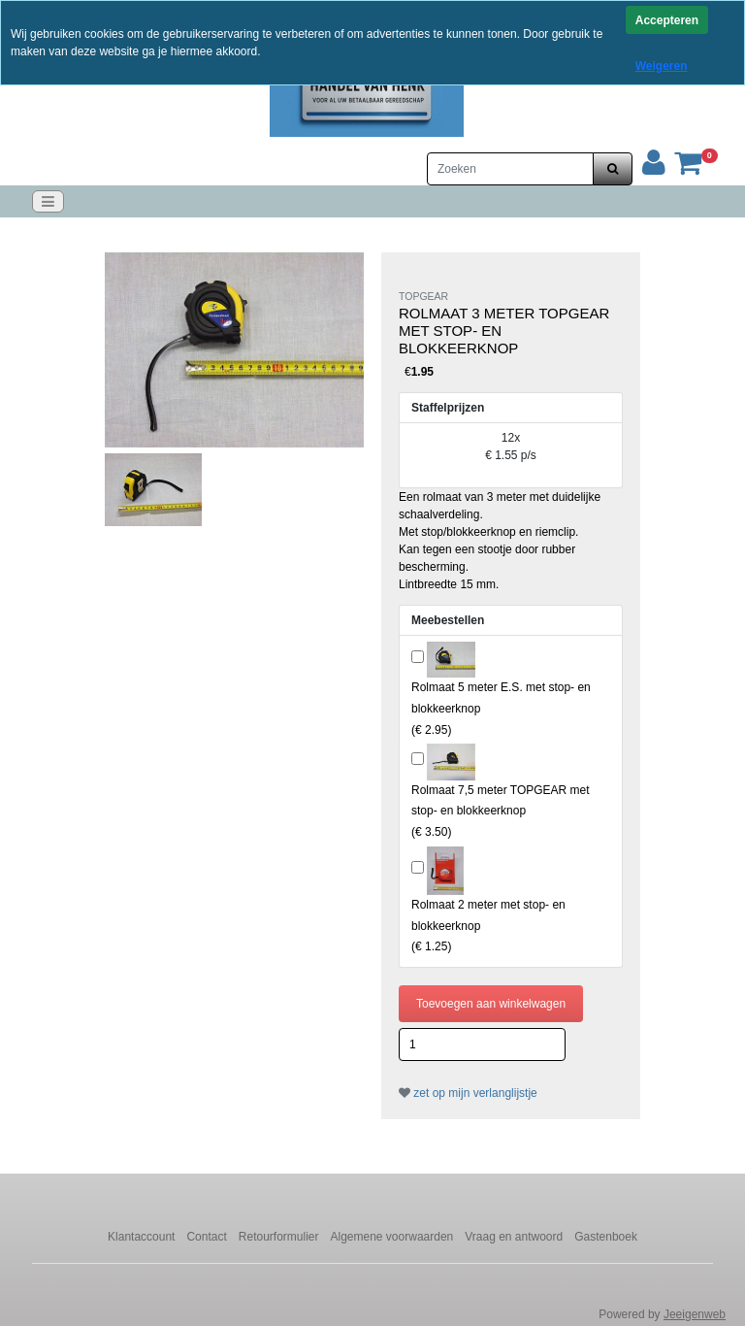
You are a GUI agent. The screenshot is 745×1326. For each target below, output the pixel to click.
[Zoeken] (510, 168)
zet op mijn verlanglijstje (468, 1093)
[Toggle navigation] (48, 201)
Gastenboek (605, 1236)
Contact (206, 1236)
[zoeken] (612, 168)
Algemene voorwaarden (392, 1236)
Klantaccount (141, 1236)
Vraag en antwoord (514, 1236)
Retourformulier (279, 1236)
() (500, 811)
